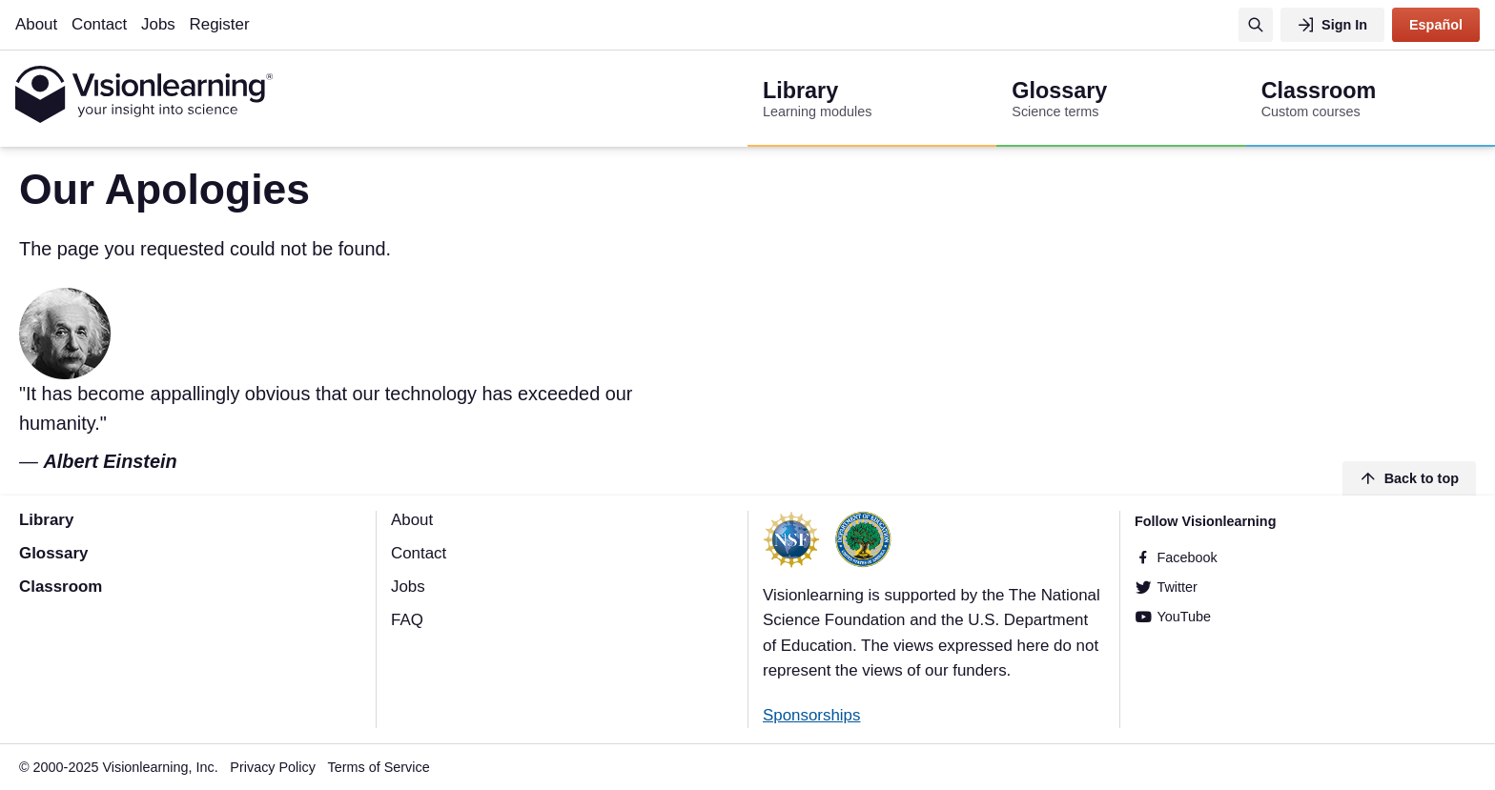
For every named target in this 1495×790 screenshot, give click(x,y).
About (36, 24)
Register (220, 24)
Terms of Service (379, 767)
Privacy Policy (273, 767)
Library (46, 520)
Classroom (60, 586)
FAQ (407, 620)
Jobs (158, 24)
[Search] (1256, 25)
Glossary (53, 553)
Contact (99, 24)
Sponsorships (811, 715)
